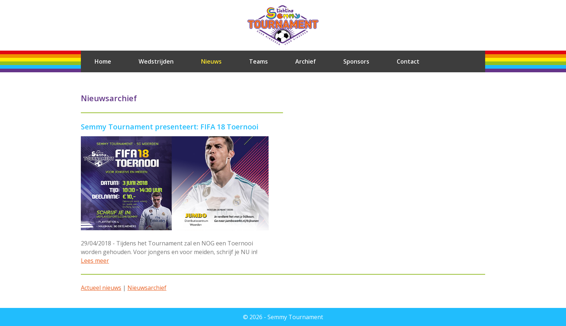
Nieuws (211, 61)
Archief (305, 61)
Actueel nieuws (101, 288)
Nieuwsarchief (146, 288)
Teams (258, 61)
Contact (408, 61)
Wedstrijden (156, 61)
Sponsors (356, 61)
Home (103, 61)
